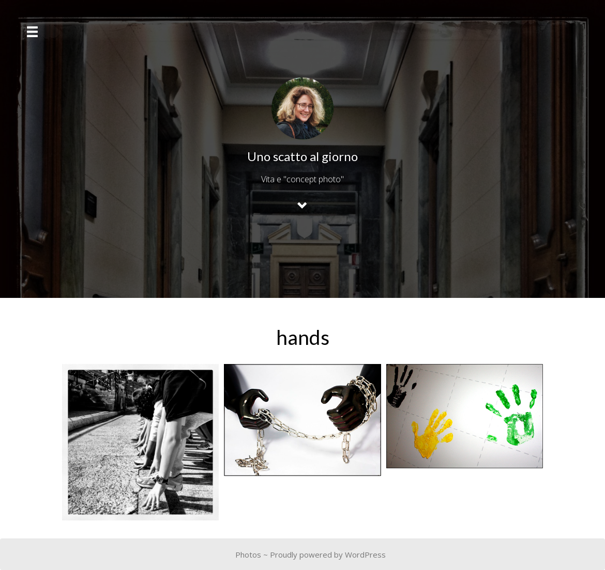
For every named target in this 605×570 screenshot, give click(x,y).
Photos (248, 554)
